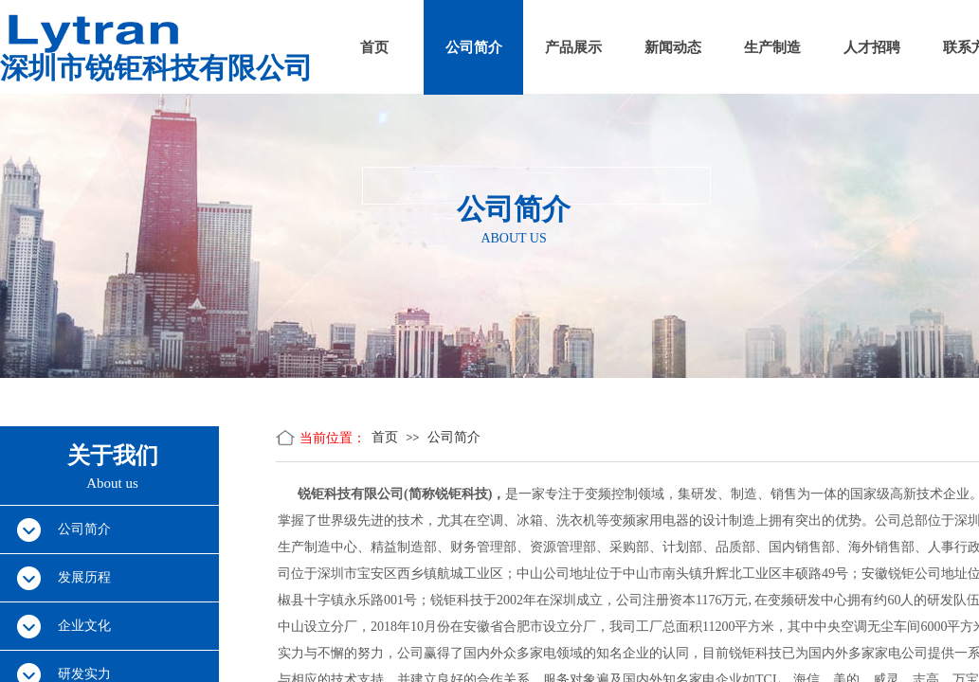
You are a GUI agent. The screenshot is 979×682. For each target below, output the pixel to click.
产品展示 (573, 47)
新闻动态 (672, 47)
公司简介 (473, 47)
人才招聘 (871, 47)
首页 (374, 47)
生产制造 (772, 47)
